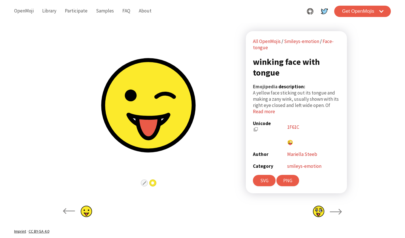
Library (49, 11)
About (145, 11)
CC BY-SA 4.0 (39, 231)
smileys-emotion (304, 166)
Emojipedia (265, 86)
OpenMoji (24, 11)
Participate (76, 11)
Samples (105, 11)
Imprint (20, 231)
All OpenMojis (267, 41)
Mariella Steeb (302, 154)
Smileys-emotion (302, 41)
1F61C (293, 127)
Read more (264, 111)
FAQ (126, 11)
